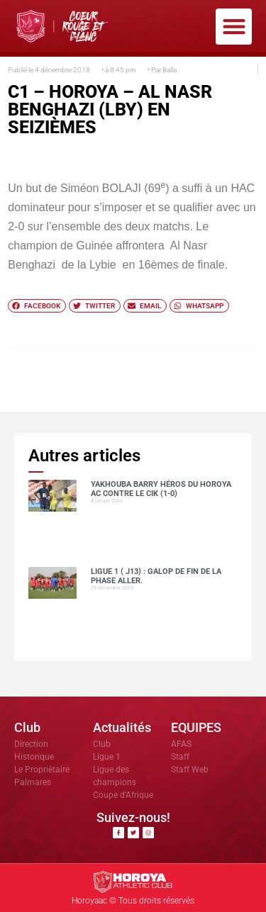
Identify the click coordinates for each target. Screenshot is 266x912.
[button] (234, 27)
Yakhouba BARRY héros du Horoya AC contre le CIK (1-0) (161, 489)
